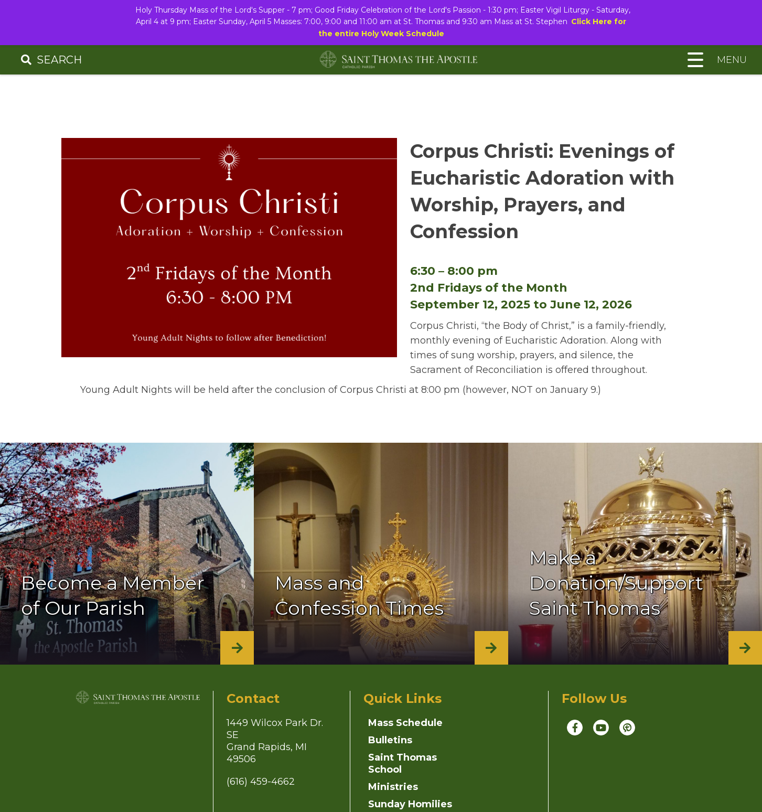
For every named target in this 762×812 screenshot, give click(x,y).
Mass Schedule (405, 729)
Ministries (479, 747)
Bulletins (476, 729)
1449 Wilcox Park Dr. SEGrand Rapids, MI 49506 (275, 748)
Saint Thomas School (402, 753)
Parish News (485, 776)
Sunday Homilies (390, 782)
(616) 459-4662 (261, 788)
